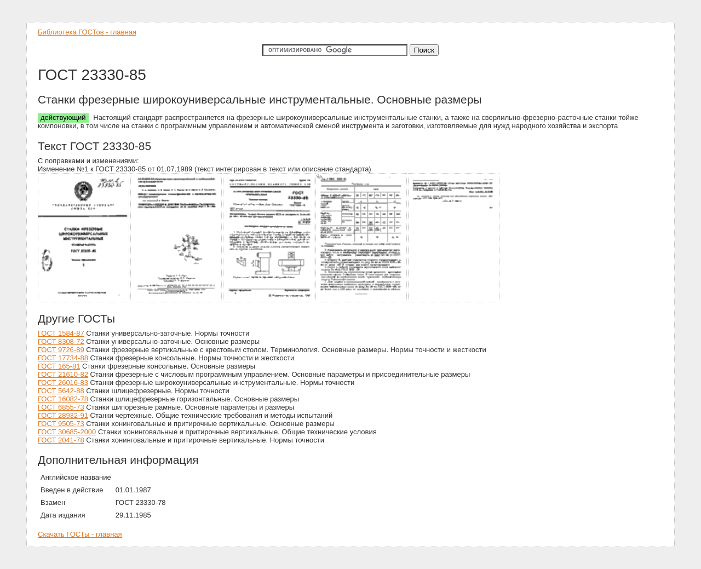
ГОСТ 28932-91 (63, 415)
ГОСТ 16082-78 (63, 399)
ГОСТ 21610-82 (63, 374)
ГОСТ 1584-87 (61, 333)
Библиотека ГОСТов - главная (87, 32)
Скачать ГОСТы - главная (80, 534)
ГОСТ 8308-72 (61, 341)
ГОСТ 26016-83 (63, 382)
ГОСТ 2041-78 (61, 440)
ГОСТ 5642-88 (61, 391)
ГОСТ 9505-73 (61, 423)
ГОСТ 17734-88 (63, 358)
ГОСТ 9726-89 (61, 350)
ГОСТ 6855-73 (61, 407)
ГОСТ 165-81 (59, 366)
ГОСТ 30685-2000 (67, 432)
